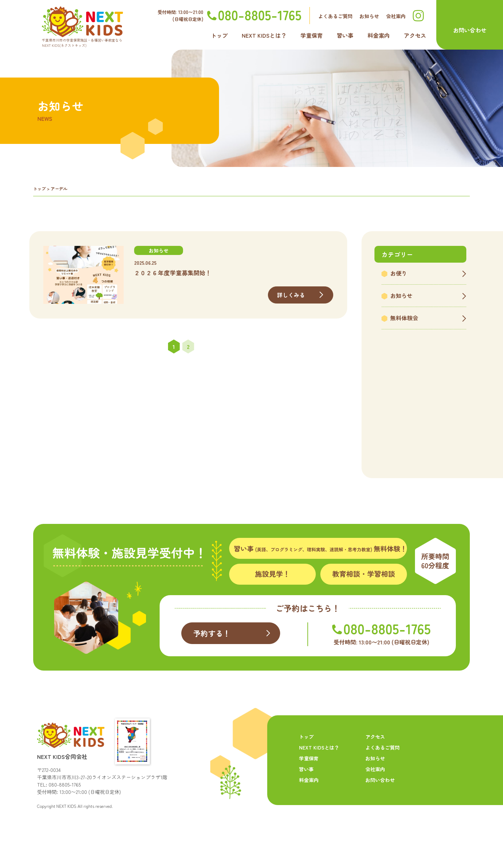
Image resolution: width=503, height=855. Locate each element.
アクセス (415, 35)
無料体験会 (404, 318)
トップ (219, 35)
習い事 (345, 35)
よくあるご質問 (335, 16)
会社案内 (396, 16)
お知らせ (369, 16)
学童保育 (311, 35)
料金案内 (378, 35)
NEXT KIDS (66, 806)
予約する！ (211, 633)
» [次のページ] (203, 346)
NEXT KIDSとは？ (264, 35)
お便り (398, 273)
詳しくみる (291, 295)
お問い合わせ (470, 30)
